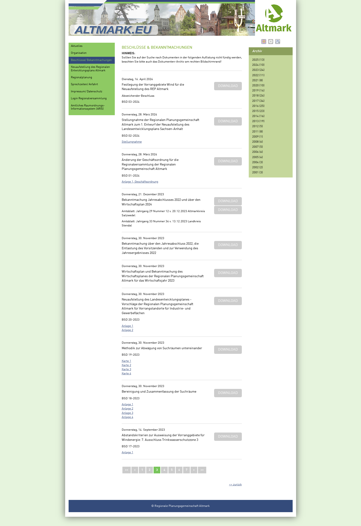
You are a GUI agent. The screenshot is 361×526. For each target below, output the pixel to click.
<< (126, 470)
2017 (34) (258, 100)
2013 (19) (258, 121)
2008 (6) (257, 141)
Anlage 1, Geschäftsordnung (140, 181)
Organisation (79, 53)
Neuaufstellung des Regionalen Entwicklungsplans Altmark (90, 69)
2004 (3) (257, 162)
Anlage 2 (127, 330)
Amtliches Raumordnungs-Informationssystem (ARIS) (88, 107)
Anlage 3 (127, 413)
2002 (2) (257, 167)
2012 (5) (257, 126)
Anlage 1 (127, 326)
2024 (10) (258, 64)
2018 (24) (258, 95)
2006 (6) (257, 151)
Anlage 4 (127, 417)
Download (228, 86)
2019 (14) (258, 90)
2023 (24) (258, 70)
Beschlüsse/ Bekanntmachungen (91, 60)
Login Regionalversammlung (89, 98)
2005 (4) (257, 157)
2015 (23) (258, 111)
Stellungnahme (132, 141)
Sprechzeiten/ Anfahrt (84, 84)
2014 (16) (258, 116)
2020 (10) (258, 85)
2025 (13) (258, 59)
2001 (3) (257, 172)
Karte (125, 361)
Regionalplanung (81, 77)
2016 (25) (258, 106)
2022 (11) (258, 75)
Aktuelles (76, 46)
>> (202, 470)
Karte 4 (126, 373)
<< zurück (235, 484)
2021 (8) (257, 80)
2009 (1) (257, 136)
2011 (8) (257, 131)
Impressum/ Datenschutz (86, 91)
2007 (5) (257, 146)
